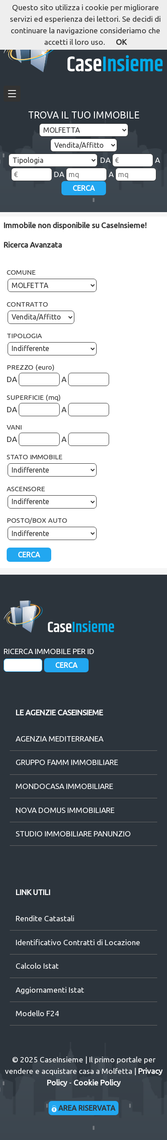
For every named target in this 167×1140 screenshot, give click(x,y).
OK (121, 42)
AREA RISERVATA (83, 1108)
